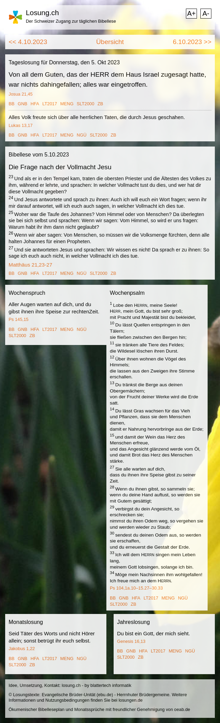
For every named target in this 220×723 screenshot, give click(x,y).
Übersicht (110, 41)
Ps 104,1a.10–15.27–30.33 (136, 588)
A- (205, 13)
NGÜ (81, 135)
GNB (23, 103)
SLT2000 (85, 103)
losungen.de (130, 700)
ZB (100, 103)
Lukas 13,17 (21, 125)
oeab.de (182, 709)
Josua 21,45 (21, 94)
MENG (66, 103)
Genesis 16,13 (131, 641)
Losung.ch (42, 13)
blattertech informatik (111, 685)
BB (11, 103)
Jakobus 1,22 (22, 648)
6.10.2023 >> (192, 41)
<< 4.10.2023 (28, 41)
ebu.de (105, 694)
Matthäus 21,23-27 (30, 265)
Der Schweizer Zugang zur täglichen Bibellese (71, 21)
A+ (191, 13)
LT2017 (49, 103)
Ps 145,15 (19, 319)
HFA (35, 103)
